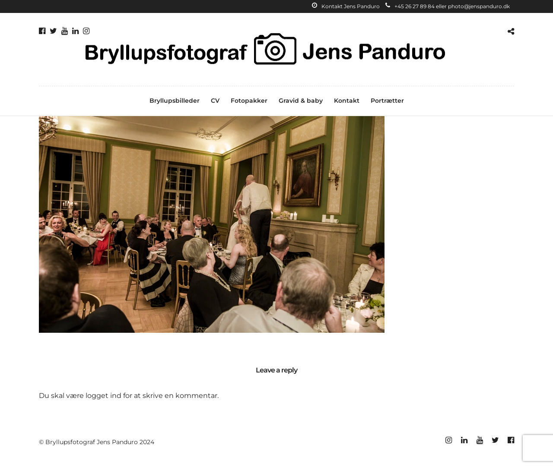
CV (215, 100)
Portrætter (387, 100)
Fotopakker (249, 100)
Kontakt (346, 100)
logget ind (103, 395)
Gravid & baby (301, 100)
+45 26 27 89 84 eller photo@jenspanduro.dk (447, 6)
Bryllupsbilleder (174, 100)
